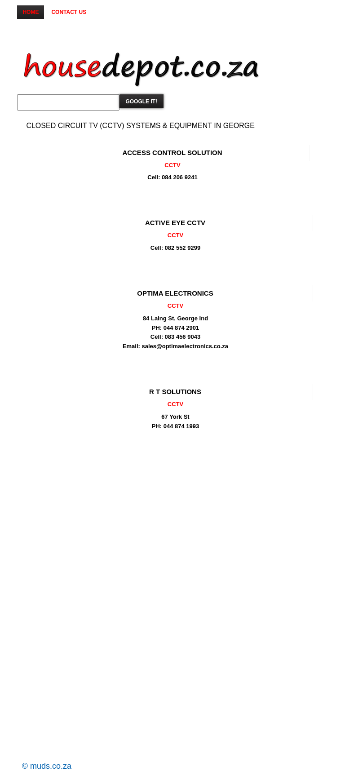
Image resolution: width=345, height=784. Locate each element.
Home (30, 12)
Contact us (68, 12)
